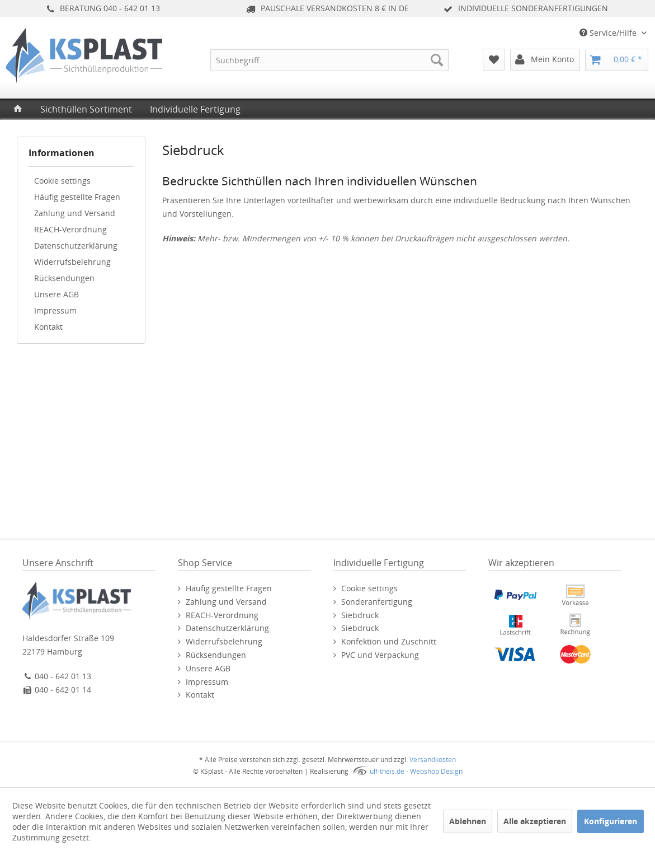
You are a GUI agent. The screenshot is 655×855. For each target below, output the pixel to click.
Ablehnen (467, 821)
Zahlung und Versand (74, 213)
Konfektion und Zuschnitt (388, 641)
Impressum (55, 310)
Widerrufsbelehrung (72, 261)
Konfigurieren (610, 821)
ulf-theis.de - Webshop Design (416, 771)
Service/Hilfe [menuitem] (609, 32)
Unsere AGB (56, 294)
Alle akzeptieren (534, 821)
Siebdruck (360, 615)
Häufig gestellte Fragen (77, 196)
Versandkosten (432, 759)
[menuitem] (329, 60)
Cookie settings (62, 180)
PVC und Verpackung (380, 655)
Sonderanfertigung (376, 601)
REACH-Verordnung (70, 229)
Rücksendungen (64, 278)
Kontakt (48, 326)
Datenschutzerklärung (75, 245)
